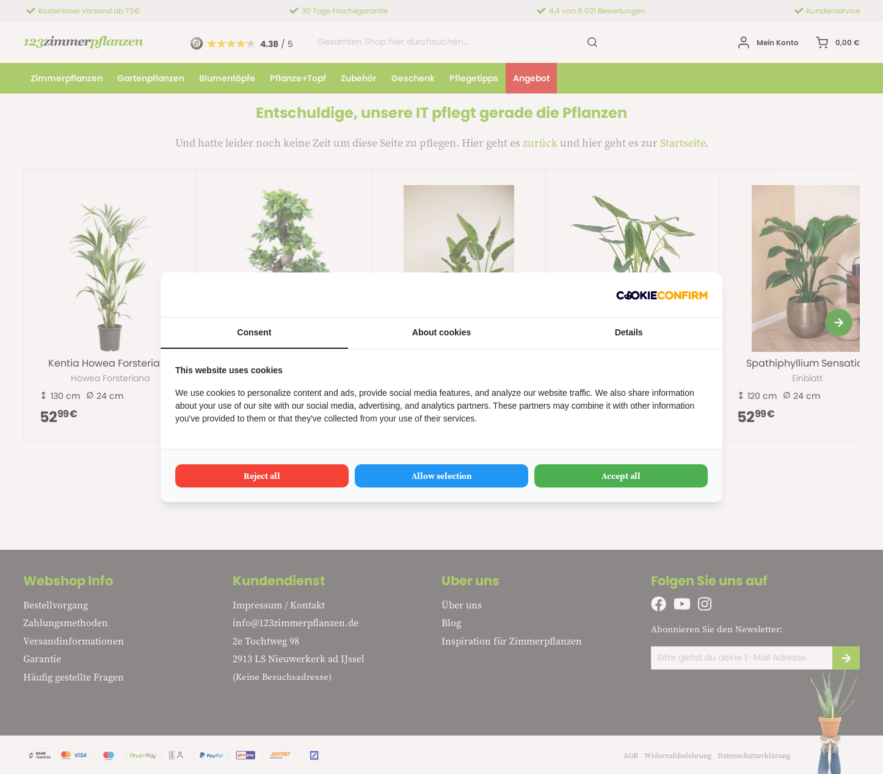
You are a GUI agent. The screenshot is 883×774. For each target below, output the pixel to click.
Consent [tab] (254, 332)
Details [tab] (629, 332)
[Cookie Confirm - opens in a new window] (662, 294)
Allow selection (442, 476)
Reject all (262, 476)
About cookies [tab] (441, 332)
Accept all (621, 476)
